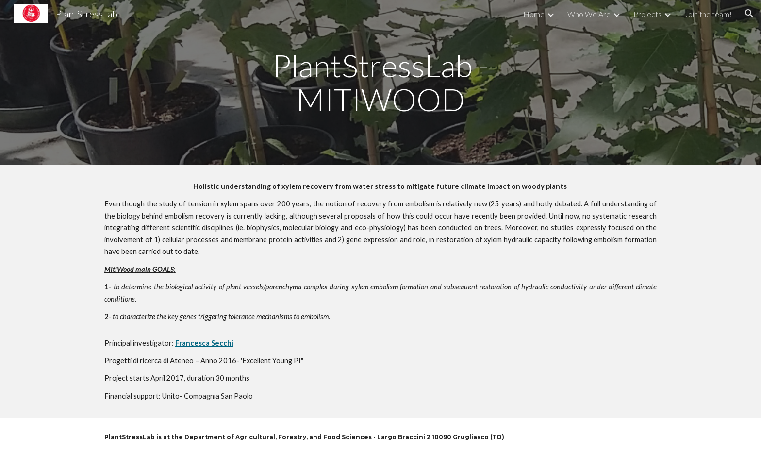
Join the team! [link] (708, 13)
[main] (380, 83)
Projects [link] (647, 13)
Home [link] (534, 13)
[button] (749, 13)
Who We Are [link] (589, 13)
